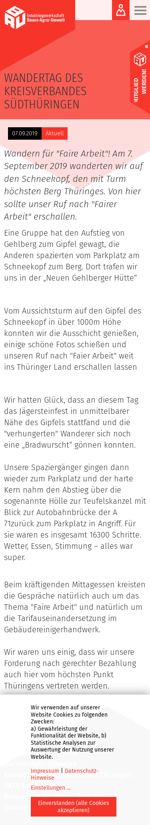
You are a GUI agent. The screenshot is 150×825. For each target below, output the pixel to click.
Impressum (45, 771)
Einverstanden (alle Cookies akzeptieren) (73, 807)
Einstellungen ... (50, 787)
